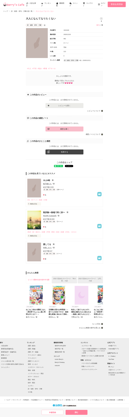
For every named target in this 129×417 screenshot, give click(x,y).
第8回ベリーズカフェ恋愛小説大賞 (93, 356)
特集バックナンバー (88, 366)
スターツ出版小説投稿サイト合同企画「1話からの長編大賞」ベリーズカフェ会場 (94, 351)
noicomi (57, 365)
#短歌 (40, 200)
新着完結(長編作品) (7, 349)
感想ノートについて (93, 134)
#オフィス (34, 200)
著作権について (71, 400)
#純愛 (62, 232)
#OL (28, 200)
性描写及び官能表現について (54, 400)
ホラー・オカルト (33, 376)
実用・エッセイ (33, 364)
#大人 (29, 68)
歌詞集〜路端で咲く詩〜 (54, 212)
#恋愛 (43, 232)
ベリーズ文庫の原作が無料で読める (12, 364)
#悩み (40, 68)
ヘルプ (8, 400)
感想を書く (64, 129)
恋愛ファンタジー (33, 361)
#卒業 (48, 232)
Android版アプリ (113, 349)
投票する (64, 152)
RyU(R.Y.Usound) (49, 216)
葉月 (98, 25)
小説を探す (4, 346)
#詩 (33, 232)
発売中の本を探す (60, 346)
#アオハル (52, 68)
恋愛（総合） (32, 346)
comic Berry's (59, 359)
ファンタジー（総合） (35, 355)
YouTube (111, 359)
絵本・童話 (31, 383)
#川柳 (45, 200)
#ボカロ (73, 232)
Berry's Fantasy (60, 362)
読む (76, 412)
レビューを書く (64, 105)
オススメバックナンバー (89, 369)
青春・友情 (31, 370)
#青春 (45, 68)
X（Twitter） (112, 356)
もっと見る (96, 324)
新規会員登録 (117, 4)
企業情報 (120, 400)
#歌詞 (29, 232)
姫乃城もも (47, 184)
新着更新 (4, 358)
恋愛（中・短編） (33, 352)
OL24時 (47, 180)
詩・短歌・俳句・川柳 (35, 389)
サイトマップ (16, 400)
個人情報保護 (111, 400)
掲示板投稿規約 (83, 400)
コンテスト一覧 (87, 346)
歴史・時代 (31, 379)
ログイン (103, 4)
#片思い (67, 232)
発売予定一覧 (59, 349)
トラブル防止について (97, 400)
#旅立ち (37, 232)
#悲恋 (57, 232)
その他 (30, 392)
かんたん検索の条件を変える (89, 328)
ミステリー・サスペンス (36, 367)
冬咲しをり (47, 248)
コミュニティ (5, 367)
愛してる (47, 244)
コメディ (31, 386)
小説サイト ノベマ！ (115, 370)
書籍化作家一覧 (60, 352)
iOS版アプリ (112, 346)
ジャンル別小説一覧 (7, 361)
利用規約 (26, 400)
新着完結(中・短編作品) (8, 352)
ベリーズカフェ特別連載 (89, 363)
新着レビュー (5, 355)
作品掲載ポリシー (37, 400)
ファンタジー (32, 358)
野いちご (111, 367)
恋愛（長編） (32, 349)
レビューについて (93, 111)
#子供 (34, 68)
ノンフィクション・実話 (36, 373)
